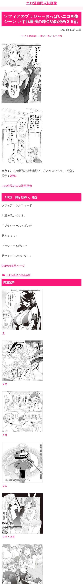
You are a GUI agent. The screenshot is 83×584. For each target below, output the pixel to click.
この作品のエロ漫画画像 (17, 185)
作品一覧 (9, 488)
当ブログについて (14, 520)
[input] (41, 471)
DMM (13, 175)
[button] (78, 471)
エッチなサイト (12, 547)
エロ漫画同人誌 (12, 493)
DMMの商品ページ (13, 265)
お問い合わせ (11, 525)
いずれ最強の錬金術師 (16, 275)
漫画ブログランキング (16, 543)
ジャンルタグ (11, 502)
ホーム (41, 559)
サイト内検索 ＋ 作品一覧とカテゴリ (41, 36)
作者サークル (11, 497)
